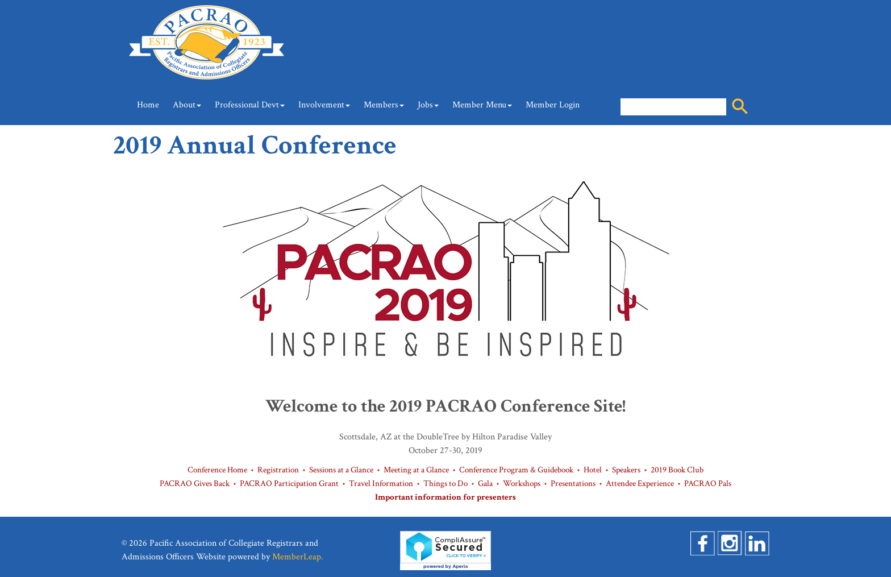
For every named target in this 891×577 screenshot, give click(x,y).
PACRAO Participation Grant (289, 483)
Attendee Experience (640, 483)
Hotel (593, 469)
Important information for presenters (445, 497)
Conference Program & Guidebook (516, 469)
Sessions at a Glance (341, 469)
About (187, 105)
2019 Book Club (677, 469)
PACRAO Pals (707, 483)
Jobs (428, 105)
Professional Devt (250, 105)
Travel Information (381, 483)
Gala (485, 483)
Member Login (553, 105)
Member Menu (482, 105)
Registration (278, 469)
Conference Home (217, 469)
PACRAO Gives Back (195, 483)
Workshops (521, 483)
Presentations (573, 483)
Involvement (324, 105)
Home (148, 105)
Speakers (626, 469)
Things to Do (445, 483)
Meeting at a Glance (416, 469)
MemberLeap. (297, 557)
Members (384, 105)
